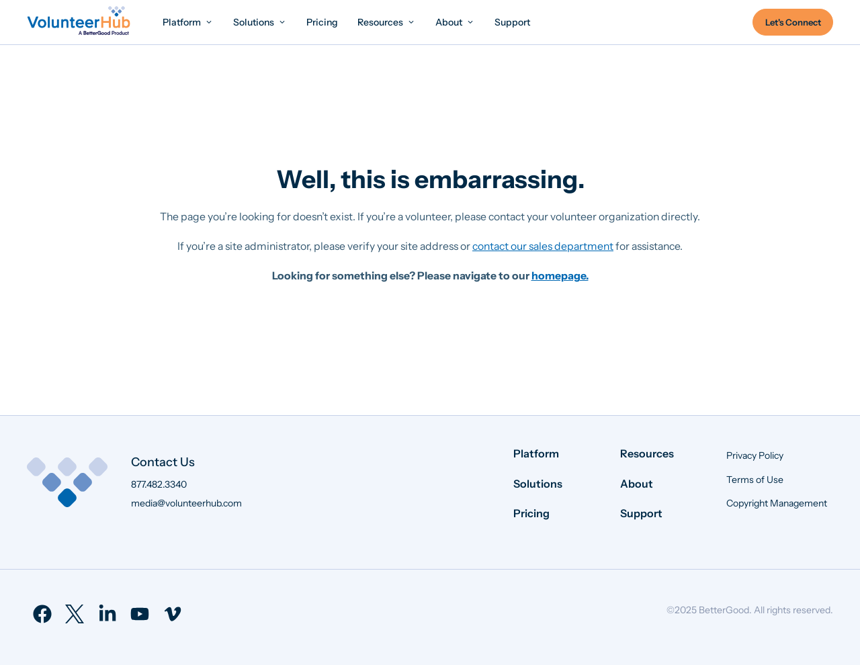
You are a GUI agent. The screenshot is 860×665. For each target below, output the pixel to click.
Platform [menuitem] (536, 453)
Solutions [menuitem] (537, 483)
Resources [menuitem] (647, 453)
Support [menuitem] (641, 513)
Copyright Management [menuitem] (776, 503)
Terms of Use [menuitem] (754, 480)
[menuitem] (188, 22)
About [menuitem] (636, 483)
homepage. (560, 275)
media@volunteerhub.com (186, 503)
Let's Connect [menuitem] (793, 22)
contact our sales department (542, 246)
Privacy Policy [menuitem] (754, 455)
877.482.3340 (159, 484)
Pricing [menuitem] (531, 513)
